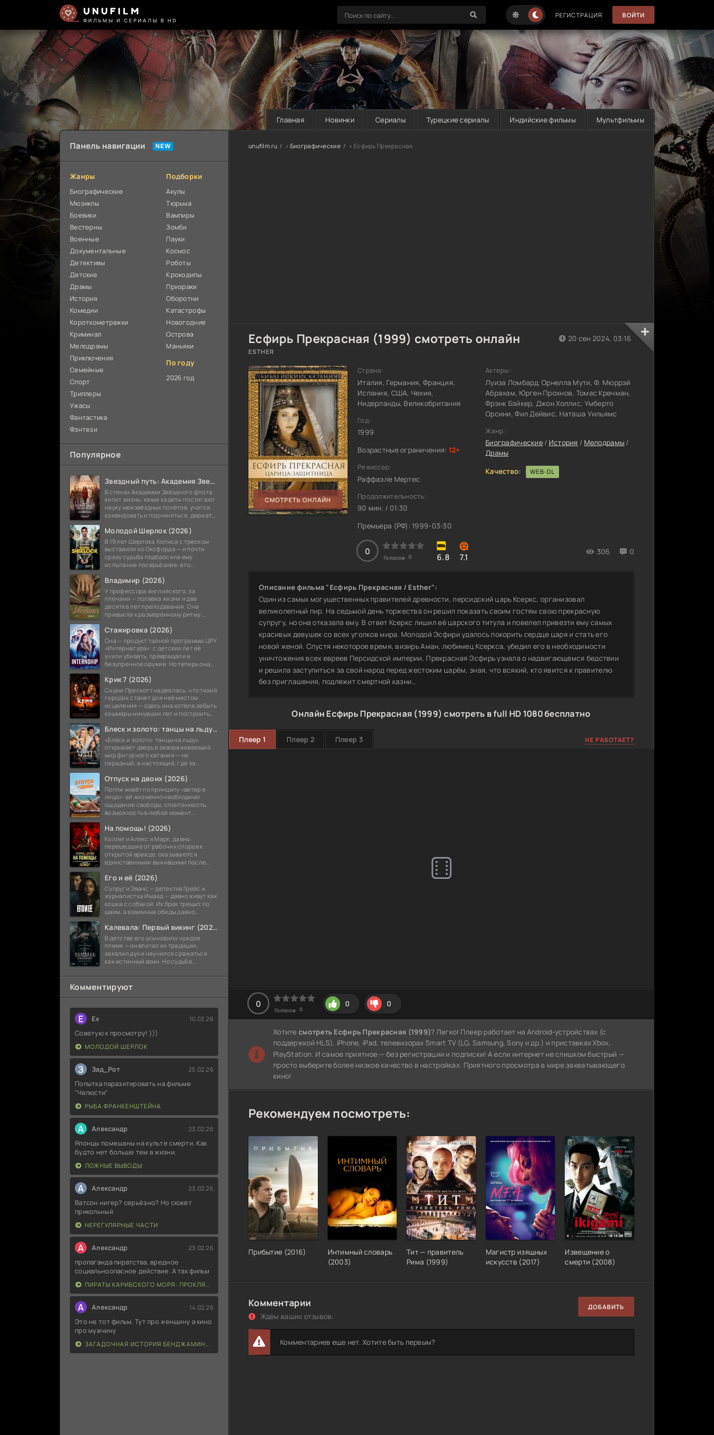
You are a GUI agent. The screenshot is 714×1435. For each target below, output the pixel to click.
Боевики (83, 215)
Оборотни (182, 298)
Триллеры (85, 393)
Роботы (178, 262)
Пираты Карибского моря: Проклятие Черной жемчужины (144, 1284)
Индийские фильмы (542, 119)
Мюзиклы (84, 203)
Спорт (80, 381)
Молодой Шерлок (111, 1046)
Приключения (91, 357)
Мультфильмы (620, 119)
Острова (179, 334)
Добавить (606, 1307)
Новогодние (186, 322)
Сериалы (390, 119)
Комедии (84, 310)
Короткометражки (99, 322)
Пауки (175, 238)
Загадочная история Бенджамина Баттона (144, 1344)
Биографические (96, 191)
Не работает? (609, 740)
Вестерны (86, 227)
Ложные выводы (108, 1165)
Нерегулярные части (116, 1225)
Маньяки (179, 346)
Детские (83, 274)
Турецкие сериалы (457, 119)
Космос (178, 250)
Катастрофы (186, 310)
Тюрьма (178, 203)
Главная (290, 119)
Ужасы (80, 405)
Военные (84, 238)
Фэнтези (83, 429)
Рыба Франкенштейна (118, 1106)
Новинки (340, 119)
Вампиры (180, 215)
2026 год (180, 377)
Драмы (81, 286)
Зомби (176, 227)
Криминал (85, 334)
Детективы (88, 262)
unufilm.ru (262, 146)
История (83, 298)
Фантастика (88, 417)
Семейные (87, 369)
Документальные (98, 250)
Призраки (181, 286)
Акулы (175, 191)
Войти (633, 15)
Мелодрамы (89, 346)
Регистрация (578, 15)
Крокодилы (184, 274)
